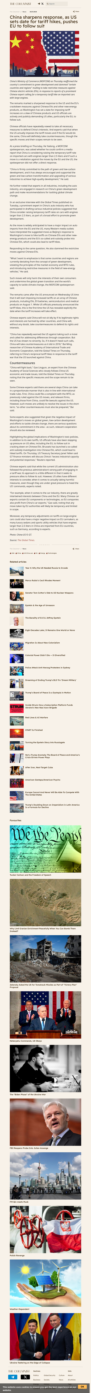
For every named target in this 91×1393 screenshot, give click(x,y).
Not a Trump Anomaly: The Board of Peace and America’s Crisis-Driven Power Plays (52, 756)
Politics (36, 1375)
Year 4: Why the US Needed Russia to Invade (46, 568)
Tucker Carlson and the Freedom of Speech (30, 875)
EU (36, 553)
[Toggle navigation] (77, 4)
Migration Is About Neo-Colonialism (42, 643)
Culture (61, 1375)
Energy (42, 553)
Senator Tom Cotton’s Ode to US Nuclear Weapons (49, 593)
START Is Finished (34, 730)
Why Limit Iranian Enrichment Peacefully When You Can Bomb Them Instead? (43, 929)
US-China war (28, 553)
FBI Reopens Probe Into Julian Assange (29, 1148)
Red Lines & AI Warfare (36, 717)
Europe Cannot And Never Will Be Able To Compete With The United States (52, 793)
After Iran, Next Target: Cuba (39, 767)
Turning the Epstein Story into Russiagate (45, 742)
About (70, 1375)
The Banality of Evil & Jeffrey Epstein (43, 618)
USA (13, 553)
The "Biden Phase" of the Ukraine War (28, 1094)
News (24, 549)
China (19, 553)
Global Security (49, 1375)
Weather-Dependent (19, 1309)
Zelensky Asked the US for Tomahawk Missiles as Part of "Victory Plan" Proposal (43, 986)
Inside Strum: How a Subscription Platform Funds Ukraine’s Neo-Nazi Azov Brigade (49, 706)
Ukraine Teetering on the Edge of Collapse (30, 1363)
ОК (82, 1386)
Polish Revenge (17, 1255)
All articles (72, 1380)
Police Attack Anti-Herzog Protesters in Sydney (47, 667)
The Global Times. (26, 540)
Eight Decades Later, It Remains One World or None (50, 630)
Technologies (52, 553)
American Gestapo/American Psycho (42, 780)
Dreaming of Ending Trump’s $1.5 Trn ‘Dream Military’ (50, 680)
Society (47, 1380)
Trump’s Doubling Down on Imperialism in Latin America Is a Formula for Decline (52, 806)
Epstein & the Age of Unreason (40, 605)
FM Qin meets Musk (19, 1202)
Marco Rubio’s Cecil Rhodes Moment (42, 580)
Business (36, 1380)
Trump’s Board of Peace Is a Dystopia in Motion (48, 692)
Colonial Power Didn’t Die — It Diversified (45, 655)
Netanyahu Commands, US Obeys (26, 1041)
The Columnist (15, 12)
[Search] (57, 4)
